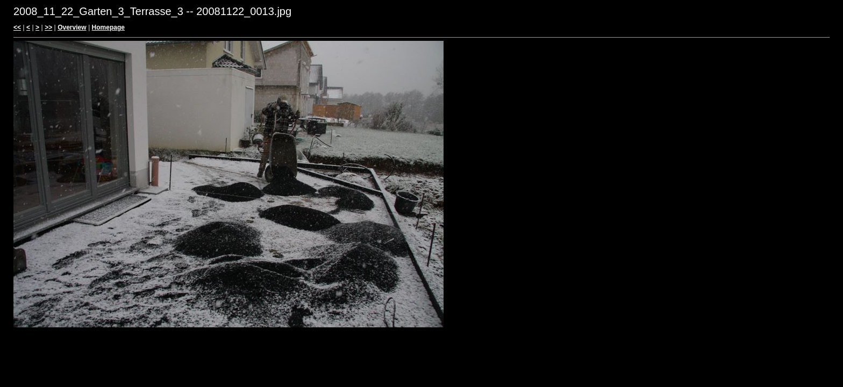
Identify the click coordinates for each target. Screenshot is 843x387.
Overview (72, 27)
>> (48, 27)
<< (17, 27)
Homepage (108, 27)
